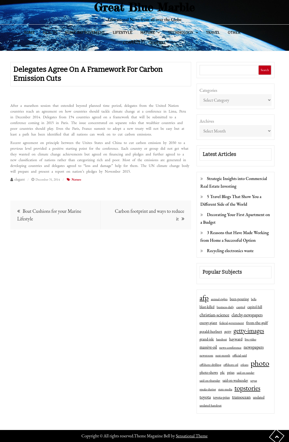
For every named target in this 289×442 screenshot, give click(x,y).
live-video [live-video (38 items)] (250, 339)
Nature (147, 32)
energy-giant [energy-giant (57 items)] (208, 322)
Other (234, 32)
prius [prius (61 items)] (230, 372)
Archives (207, 121)
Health (50, 32)
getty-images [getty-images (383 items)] (248, 330)
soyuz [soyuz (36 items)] (253, 380)
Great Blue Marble (144, 7)
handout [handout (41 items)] (221, 339)
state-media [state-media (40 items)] (225, 389)
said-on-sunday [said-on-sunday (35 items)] (246, 373)
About (259, 32)
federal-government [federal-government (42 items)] (231, 323)
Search (265, 70)
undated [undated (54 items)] (258, 397)
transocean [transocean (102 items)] (241, 397)
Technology (180, 32)
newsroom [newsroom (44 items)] (206, 355)
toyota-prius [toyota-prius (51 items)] (221, 397)
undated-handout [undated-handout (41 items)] (211, 405)
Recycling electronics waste (230, 251)
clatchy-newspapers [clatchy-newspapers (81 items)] (247, 315)
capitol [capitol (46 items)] (240, 307)
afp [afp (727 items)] (204, 298)
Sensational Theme (192, 436)
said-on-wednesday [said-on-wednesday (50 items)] (235, 380)
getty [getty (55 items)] (227, 331)
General (157, 43)
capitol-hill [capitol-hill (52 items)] (254, 307)
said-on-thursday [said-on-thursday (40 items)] (210, 380)
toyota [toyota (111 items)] (205, 397)
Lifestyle (122, 32)
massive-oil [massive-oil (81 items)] (208, 347)
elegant (19, 179)
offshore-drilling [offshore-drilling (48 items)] (210, 364)
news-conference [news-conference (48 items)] (230, 347)
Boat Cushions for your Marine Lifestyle (49, 215)
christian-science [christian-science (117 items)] (214, 314)
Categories (208, 90)
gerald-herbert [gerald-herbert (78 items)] (211, 331)
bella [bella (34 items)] (253, 299)
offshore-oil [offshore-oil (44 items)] (230, 365)
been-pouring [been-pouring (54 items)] (239, 298)
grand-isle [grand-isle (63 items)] (207, 339)
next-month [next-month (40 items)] (222, 355)
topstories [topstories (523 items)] (247, 388)
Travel (213, 32)
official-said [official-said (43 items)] (239, 355)
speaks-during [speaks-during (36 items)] (208, 389)
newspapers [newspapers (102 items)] (254, 347)
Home (29, 32)
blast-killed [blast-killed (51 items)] (207, 307)
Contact (132, 43)
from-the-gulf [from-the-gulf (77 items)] (257, 322)
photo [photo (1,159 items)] (260, 363)
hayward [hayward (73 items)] (236, 338)
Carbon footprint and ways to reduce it (149, 215)
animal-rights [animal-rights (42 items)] (219, 299)
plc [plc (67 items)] (222, 372)
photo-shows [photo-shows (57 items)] (209, 372)
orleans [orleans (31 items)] (244, 365)
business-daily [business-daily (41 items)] (225, 307)
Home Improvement (85, 32)
